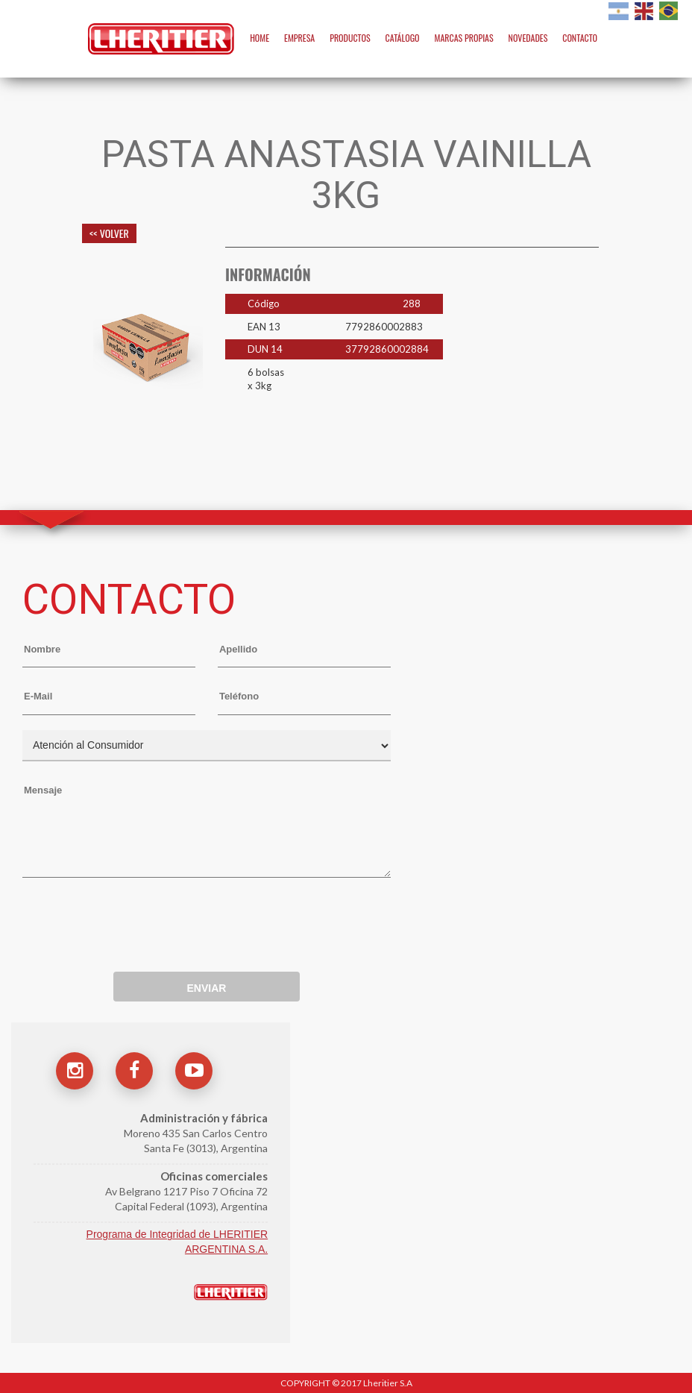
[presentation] (135, 918)
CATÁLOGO (403, 37)
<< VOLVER (109, 233)
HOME (259, 37)
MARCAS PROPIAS (463, 37)
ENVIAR (206, 988)
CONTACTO (579, 37)
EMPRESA (299, 37)
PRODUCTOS (350, 37)
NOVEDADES (528, 37)
